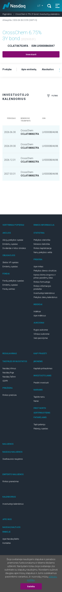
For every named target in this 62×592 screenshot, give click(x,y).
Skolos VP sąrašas (10, 262)
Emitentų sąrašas (10, 244)
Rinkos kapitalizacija (42, 248)
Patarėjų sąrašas (41, 428)
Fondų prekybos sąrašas (13, 281)
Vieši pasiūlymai (41, 338)
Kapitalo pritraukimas (43, 368)
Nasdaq (13, 5)
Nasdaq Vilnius (9, 368)
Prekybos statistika (42, 240)
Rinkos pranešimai (10, 481)
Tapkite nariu (39, 397)
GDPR (5, 381)
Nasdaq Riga (8, 372)
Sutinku (31, 586)
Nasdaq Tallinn (9, 377)
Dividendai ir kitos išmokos (14, 248)
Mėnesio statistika (42, 244)
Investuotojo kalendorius (44, 293)
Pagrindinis (7, 14)
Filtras (52, 95)
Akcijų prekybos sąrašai (12, 240)
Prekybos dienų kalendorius (45, 297)
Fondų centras (8, 289)
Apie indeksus (40, 315)
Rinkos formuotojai (42, 282)
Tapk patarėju (39, 424)
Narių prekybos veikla (43, 252)
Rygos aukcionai (41, 330)
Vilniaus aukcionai (41, 334)
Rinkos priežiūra (9, 395)
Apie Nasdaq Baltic (10, 539)
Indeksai (37, 311)
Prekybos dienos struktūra (45, 271)
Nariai (36, 401)
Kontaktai (6, 543)
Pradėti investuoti (41, 383)
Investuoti (31, 54)
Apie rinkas (38, 266)
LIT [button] (39, 5)
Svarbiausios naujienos (12, 459)
